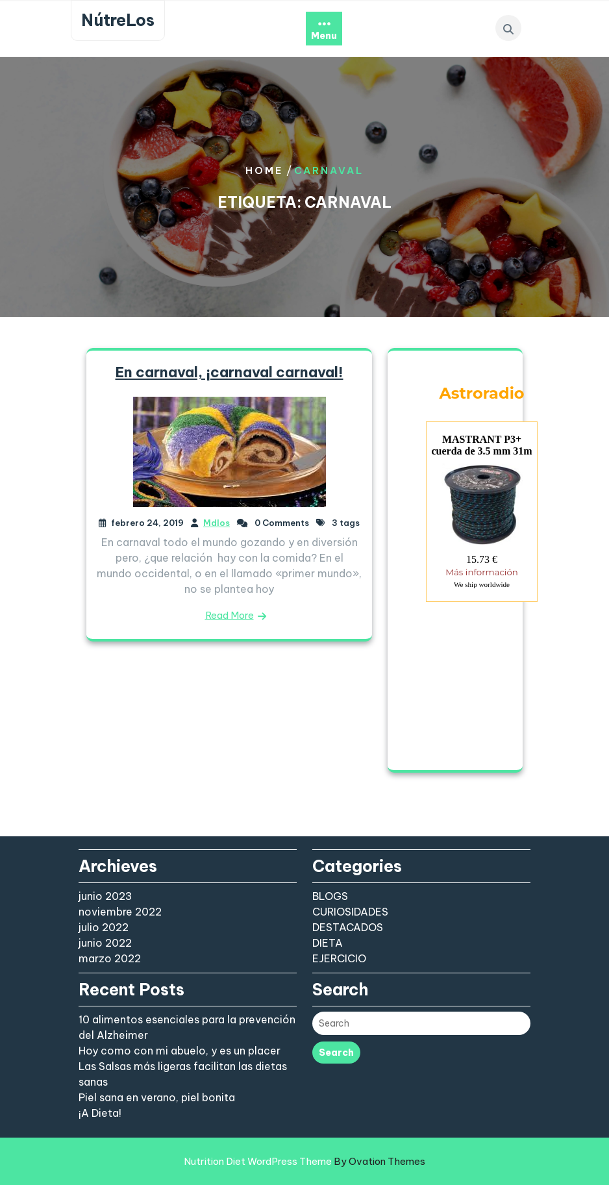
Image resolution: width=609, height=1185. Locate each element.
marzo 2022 (110, 958)
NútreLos (118, 20)
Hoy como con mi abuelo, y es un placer (179, 1050)
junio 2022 (105, 942)
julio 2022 (104, 927)
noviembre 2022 (120, 911)
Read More (229, 615)
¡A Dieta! (100, 1112)
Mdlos (216, 523)
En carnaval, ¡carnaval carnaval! (229, 372)
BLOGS (330, 896)
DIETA (327, 942)
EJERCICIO (339, 958)
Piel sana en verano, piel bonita (157, 1097)
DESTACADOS (347, 927)
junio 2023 (105, 896)
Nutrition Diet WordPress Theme (304, 1161)
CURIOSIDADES (350, 911)
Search (336, 1052)
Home (264, 170)
